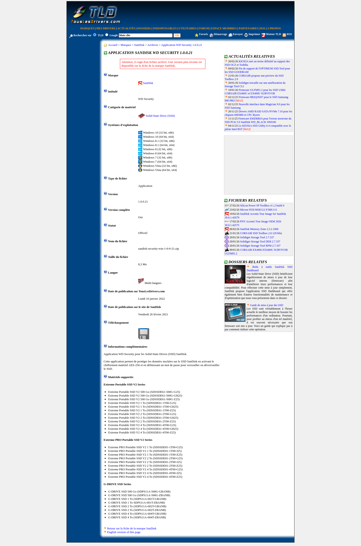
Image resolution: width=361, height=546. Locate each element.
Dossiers (144, 28)
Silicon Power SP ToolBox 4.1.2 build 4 (262, 205)
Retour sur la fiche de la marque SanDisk (131, 528)
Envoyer (238, 34)
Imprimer (254, 34)
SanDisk (139, 45)
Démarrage (220, 34)
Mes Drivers (105, 28)
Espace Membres (224, 28)
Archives (152, 45)
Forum (204, 28)
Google (114, 35)
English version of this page (123, 532)
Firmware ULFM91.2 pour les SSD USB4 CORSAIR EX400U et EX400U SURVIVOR (255, 91)
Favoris (203, 34)
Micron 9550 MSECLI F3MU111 (258, 209)
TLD (100, 35)
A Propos (274, 28)
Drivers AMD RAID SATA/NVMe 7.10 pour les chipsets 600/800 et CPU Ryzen (258, 113)
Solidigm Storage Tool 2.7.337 (257, 237)
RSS (262, 28)
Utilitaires (188, 28)
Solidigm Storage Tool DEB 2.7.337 (260, 241)
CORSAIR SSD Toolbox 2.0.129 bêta (261, 233)
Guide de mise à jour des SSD (266, 305)
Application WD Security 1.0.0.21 (181, 45)
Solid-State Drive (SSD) (160, 115)
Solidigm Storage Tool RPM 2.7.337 (260, 245)
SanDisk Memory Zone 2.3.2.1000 (259, 229)
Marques (87, 28)
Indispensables (165, 28)
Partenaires (248, 28)
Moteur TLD (273, 34)
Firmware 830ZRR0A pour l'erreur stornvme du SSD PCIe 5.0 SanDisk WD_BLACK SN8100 (258, 120)
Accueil (112, 45)
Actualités (126, 28)
